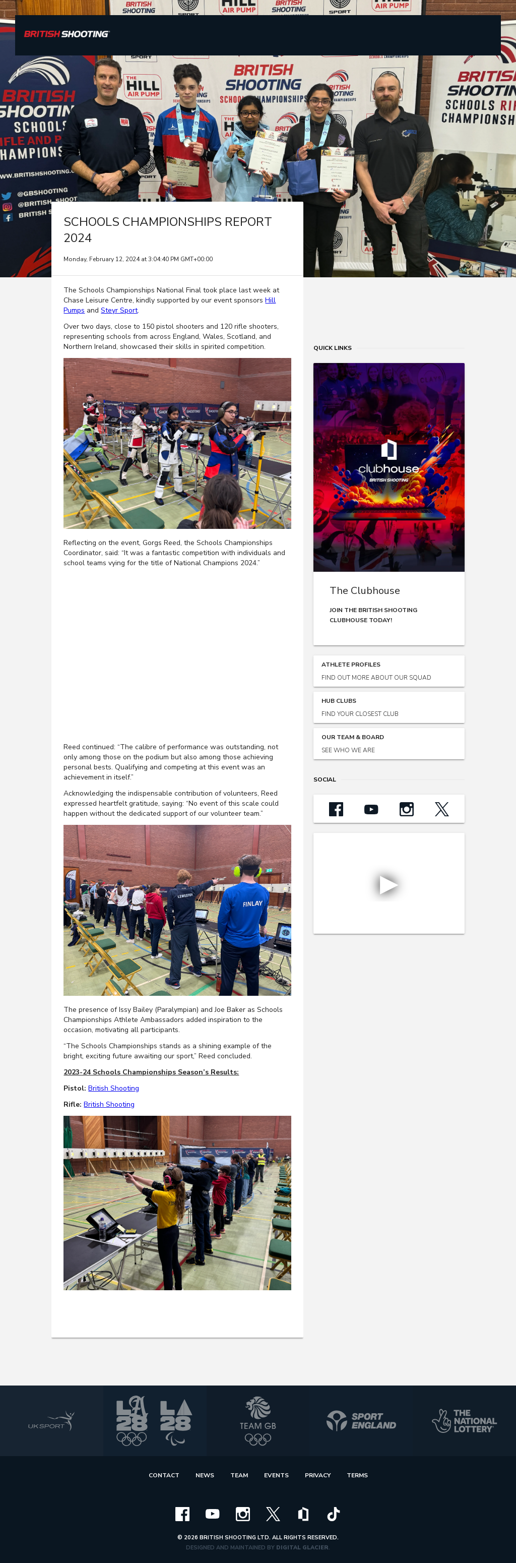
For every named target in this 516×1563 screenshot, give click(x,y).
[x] (273, 1514)
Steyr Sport (119, 310)
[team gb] (258, 1421)
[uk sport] (51, 1421)
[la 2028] (155, 1421)
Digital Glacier (302, 1547)
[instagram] (243, 1514)
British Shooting (113, 1088)
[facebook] (182, 1514)
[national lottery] (464, 1421)
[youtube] (213, 1514)
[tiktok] (333, 1514)
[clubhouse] (303, 1514)
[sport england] (361, 1421)
